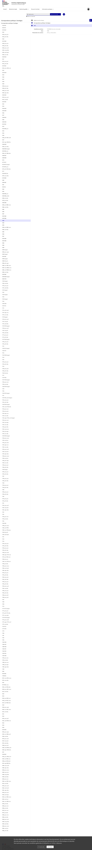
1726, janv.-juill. (5, 368)
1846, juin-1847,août (6, 761)
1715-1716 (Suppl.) (6, 326)
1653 (3, 126)
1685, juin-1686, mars (6, 204)
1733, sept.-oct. (5, 413)
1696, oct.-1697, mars (6, 265)
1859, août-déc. (5, 823)
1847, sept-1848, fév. (6, 763)
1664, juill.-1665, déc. (6, 153)
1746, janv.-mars (5, 525)
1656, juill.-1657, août (6, 137)
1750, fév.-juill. (5, 532)
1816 (3, 682)
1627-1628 (4, 41)
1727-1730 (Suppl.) (6, 379)
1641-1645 (4, 101)
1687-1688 (4, 216)
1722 (3, 352)
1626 (3, 39)
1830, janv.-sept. (5, 707)
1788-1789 (4, 646)
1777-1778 (4, 628)
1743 (3, 521)
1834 (3, 727)
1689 (3, 225)
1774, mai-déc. (5, 624)
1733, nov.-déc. (5, 415)
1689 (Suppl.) (5, 249)
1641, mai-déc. (5, 99)
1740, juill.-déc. (5, 494)
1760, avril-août (5, 568)
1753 (3, 541)
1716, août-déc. (5, 332)
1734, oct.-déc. (5, 424)
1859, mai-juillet (5, 821)
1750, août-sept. (5, 534)
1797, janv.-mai (5, 657)
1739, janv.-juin (5, 485)
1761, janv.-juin (5, 572)
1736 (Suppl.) (5, 469)
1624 (3, 32)
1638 (3, 81)
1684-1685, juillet (5, 196)
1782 (3, 637)
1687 (3, 213)
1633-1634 (4, 72)
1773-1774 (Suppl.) (6, 617)
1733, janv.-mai (5, 409)
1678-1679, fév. (5, 173)
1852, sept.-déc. (5, 790)
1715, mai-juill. (5, 321)
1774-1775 (4, 626)
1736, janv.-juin (5, 465)
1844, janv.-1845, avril (6, 756)
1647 (3, 115)
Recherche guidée (23, 9)
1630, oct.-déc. (5, 54)
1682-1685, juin (5, 193)
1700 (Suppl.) (5, 281)
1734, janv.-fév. (5, 426)
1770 (3, 606)
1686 (3, 209)
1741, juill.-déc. (5, 501)
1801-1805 (4, 673)
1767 (3, 599)
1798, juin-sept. (5, 664)
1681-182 (4, 187)
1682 (3, 189)
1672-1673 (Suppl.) (6, 164)
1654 (3, 130)
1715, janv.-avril (5, 319)
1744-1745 (4, 523)
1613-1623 (4, 30)
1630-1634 (4, 56)
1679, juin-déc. (5, 200)
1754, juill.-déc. (5, 545)
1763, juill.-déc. (5, 583)
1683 (3, 191)
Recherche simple (13, 9)
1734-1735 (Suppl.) (6, 435)
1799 (3, 669)
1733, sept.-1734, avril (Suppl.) (8, 418)
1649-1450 (4, 122)
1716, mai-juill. (5, 330)
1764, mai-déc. (5, 588)
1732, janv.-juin (5, 400)
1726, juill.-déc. (5, 370)
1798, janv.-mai (5, 662)
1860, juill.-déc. (5, 830)
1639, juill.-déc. (5, 88)
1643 (3, 106)
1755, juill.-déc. (5, 550)
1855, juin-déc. (5, 803)
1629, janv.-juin (5, 43)
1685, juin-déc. (5, 198)
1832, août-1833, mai (6, 720)
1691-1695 (4, 256)
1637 (3, 79)
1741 (3, 503)
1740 (3, 496)
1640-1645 (4, 95)
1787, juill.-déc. (5, 474)
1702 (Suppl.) (5, 294)
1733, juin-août (5, 411)
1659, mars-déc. (5, 146)
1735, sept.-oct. (5, 444)
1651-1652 (4, 124)
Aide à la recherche (31, 16)
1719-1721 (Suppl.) (6, 348)
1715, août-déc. (5, 323)
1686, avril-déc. (5, 207)
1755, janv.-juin (5, 548)
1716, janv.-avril (5, 328)
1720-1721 (4, 350)
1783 (3, 640)
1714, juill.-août (5, 310)
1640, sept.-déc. (5, 92)
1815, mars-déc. (5, 680)
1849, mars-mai (5, 772)
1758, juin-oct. (5, 559)
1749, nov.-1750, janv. (6, 530)
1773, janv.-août (5, 619)
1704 (3, 301)
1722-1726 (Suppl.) (6, 355)
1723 (3, 357)
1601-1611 (4, 27)
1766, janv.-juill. (5, 595)
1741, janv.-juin (5, 498)
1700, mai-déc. (5, 283)
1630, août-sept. (5, 52)
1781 (3, 635)
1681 (3, 184)
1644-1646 (4, 110)
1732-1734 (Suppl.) (6, 404)
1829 (3, 705)
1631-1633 (4, 65)
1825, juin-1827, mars (6, 700)
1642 (3, 104)
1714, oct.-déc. (5, 314)
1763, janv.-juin (5, 581)
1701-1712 (4, 305)
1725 (3, 366)
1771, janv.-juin (5, 610)
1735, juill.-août (5, 442)
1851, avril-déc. (5, 783)
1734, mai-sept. (5, 422)
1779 (3, 631)
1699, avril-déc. (5, 272)
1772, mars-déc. (5, 615)
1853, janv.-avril (5, 792)
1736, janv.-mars (5, 456)
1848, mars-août (5, 765)
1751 (3, 536)
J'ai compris (50, 846)
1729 (3, 388)
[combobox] (55, 14)
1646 (3, 113)
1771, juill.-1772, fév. (6, 613)
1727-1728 (4, 377)
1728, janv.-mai (5, 382)
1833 (3, 723)
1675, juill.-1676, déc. (6, 169)
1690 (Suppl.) (5, 254)
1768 (3, 601)
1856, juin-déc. (5, 808)
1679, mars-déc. (5, 175)
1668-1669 (4, 157)
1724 (3, 359)
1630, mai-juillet (5, 50)
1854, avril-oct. (5, 799)
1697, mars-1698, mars (6, 267)
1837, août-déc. (5, 743)
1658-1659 (4, 144)
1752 (3, 539)
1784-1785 (4, 642)
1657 (3, 139)
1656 (3, 135)
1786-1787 (4, 644)
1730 (3, 391)
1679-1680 (4, 178)
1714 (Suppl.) (5, 317)
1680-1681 (4, 182)
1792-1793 (4, 651)
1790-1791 (4, 649)
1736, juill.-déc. (5, 467)
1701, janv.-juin (5, 285)
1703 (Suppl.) (5, 299)
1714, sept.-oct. (5, 312)
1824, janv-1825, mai (6, 698)
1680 (3, 180)
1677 (3, 171)
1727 (3, 375)
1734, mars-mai (5, 429)
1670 (3, 160)
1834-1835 (4, 729)
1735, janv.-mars (5, 438)
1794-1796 (4, 655)
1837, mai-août (5, 740)
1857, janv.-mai (5, 810)
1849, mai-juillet (5, 774)
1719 (3, 346)
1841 (3, 752)
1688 (3, 220)
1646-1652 (4, 117)
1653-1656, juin (5, 128)
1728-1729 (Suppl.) (6, 386)
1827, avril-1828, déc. (6, 702)
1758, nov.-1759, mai (6, 561)
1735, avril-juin (5, 440)
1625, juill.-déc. (5, 36)
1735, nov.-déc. (5, 447)
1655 (3, 133)
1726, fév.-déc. (5, 373)
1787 (3, 476)
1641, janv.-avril (5, 97)
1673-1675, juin (5, 166)
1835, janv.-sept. (5, 731)
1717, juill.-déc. (5, 337)
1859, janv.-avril (5, 819)
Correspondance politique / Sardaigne (9, 23)
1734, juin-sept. (5, 431)
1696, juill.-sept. (5, 263)
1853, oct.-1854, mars (6, 797)
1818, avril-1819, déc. (6, 687)
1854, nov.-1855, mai (6, 801)
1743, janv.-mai (5, 516)
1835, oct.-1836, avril (6, 734)
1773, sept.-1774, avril (6, 622)
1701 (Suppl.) (5, 290)
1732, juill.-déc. (5, 402)
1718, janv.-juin (5, 341)
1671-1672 (4, 162)
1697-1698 (4, 274)
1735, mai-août (5, 451)
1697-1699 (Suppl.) (6, 276)
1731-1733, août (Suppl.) (7, 397)
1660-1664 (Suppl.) (6, 148)
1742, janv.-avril (5, 505)
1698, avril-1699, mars (6, 270)
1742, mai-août (5, 507)
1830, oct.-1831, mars (6, 709)
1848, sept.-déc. (5, 767)
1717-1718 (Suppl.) (6, 339)
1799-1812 (4, 675)
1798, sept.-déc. (5, 666)
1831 (3, 714)
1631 (3, 59)
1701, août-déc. (5, 287)
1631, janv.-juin (5, 61)
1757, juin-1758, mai (6, 557)
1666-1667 (4, 155)
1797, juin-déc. (5, 660)
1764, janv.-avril (5, 586)
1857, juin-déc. (5, 812)
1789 (3, 489)
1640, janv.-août (5, 90)
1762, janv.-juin (5, 577)
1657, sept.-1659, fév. (6, 142)
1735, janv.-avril (5, 449)
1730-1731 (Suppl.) (6, 393)
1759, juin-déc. (5, 563)
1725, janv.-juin (5, 361)
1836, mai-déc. (5, 736)
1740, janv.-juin (5, 492)
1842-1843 (4, 754)
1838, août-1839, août (6, 747)
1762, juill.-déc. (5, 579)
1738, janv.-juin (5, 478)
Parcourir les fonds (35, 9)
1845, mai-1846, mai (6, 758)
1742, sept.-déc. (5, 509)
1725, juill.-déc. (5, 364)
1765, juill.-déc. (5, 592)
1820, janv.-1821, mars (6, 689)
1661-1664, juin (5, 151)
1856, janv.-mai (5, 805)
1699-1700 (4, 278)
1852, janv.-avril (5, 785)
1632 (3, 70)
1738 (3, 483)
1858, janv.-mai (5, 814)
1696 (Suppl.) (5, 258)
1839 (3, 83)
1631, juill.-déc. (5, 63)
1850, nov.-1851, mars (6, 781)
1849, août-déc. (5, 776)
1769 (3, 604)
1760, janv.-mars (5, 566)
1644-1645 (4, 108)
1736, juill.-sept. (5, 460)
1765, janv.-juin (5, 590)
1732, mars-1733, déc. (6, 406)
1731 (3, 395)
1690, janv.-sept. (5, 252)
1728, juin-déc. (5, 384)
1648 (3, 119)
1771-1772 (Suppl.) (6, 608)
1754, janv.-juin (5, 543)
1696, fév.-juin (5, 261)
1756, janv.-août (5, 552)
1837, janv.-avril (5, 738)
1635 (3, 74)
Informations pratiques (47, 9)
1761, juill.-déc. (5, 575)
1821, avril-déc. (5, 691)
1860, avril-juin (5, 828)
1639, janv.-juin (5, 86)
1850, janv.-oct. (5, 779)
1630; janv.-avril (5, 48)
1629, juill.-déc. (5, 45)
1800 (3, 671)
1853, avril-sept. (5, 794)
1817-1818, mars (5, 684)
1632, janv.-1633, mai (6, 68)
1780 (3, 633)
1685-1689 (4, 202)
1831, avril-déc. (5, 711)
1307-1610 (4, 25)
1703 (3, 296)
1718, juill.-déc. (5, 344)
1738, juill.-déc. (5, 480)
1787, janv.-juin (5, 471)
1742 (3, 512)
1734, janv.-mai (5, 420)
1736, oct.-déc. (5, 462)
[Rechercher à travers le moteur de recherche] (39, 14)
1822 (3, 693)
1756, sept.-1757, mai (6, 554)
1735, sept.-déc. (5, 453)
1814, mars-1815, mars (6, 678)
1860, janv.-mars (5, 826)
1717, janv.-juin (5, 335)
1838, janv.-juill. (5, 745)
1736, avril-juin (5, 458)
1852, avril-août (5, 788)
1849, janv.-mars (5, 770)
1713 (3, 308)
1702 (3, 292)
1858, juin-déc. (5, 817)
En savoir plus (41, 846)
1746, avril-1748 (5, 527)
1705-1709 (4, 303)
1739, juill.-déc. (5, 487)
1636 (3, 77)
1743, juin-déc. (5, 518)
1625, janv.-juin (5, 34)
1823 (3, 696)
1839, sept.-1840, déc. (6, 749)
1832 (3, 716)
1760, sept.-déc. (5, 570)
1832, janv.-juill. (5, 718)
